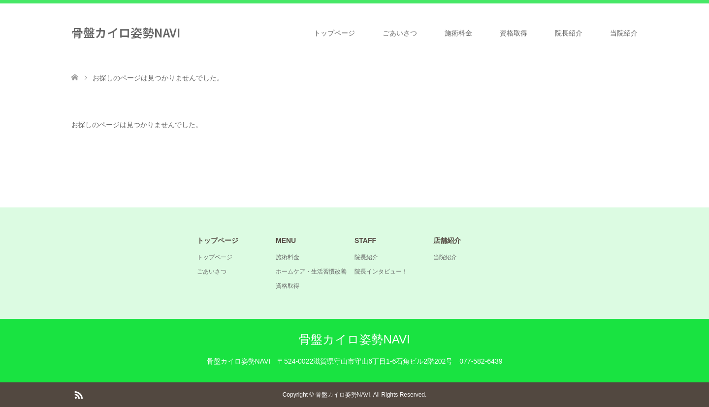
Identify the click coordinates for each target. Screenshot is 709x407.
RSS (78, 394)
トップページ (334, 33)
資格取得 (513, 33)
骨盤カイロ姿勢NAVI (125, 32)
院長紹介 (568, 33)
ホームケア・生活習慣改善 (311, 271)
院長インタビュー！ (381, 271)
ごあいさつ (400, 33)
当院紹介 (624, 33)
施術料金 (458, 33)
